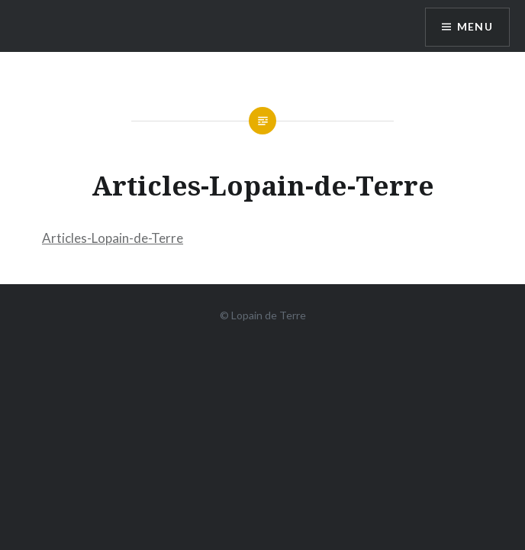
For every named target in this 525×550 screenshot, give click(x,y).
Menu (474, 27)
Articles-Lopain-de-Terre (112, 238)
